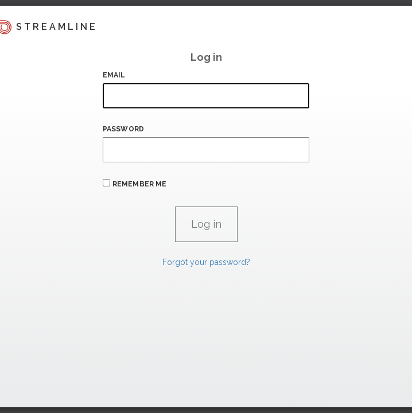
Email (114, 75)
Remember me (139, 184)
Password (123, 129)
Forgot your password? (206, 262)
